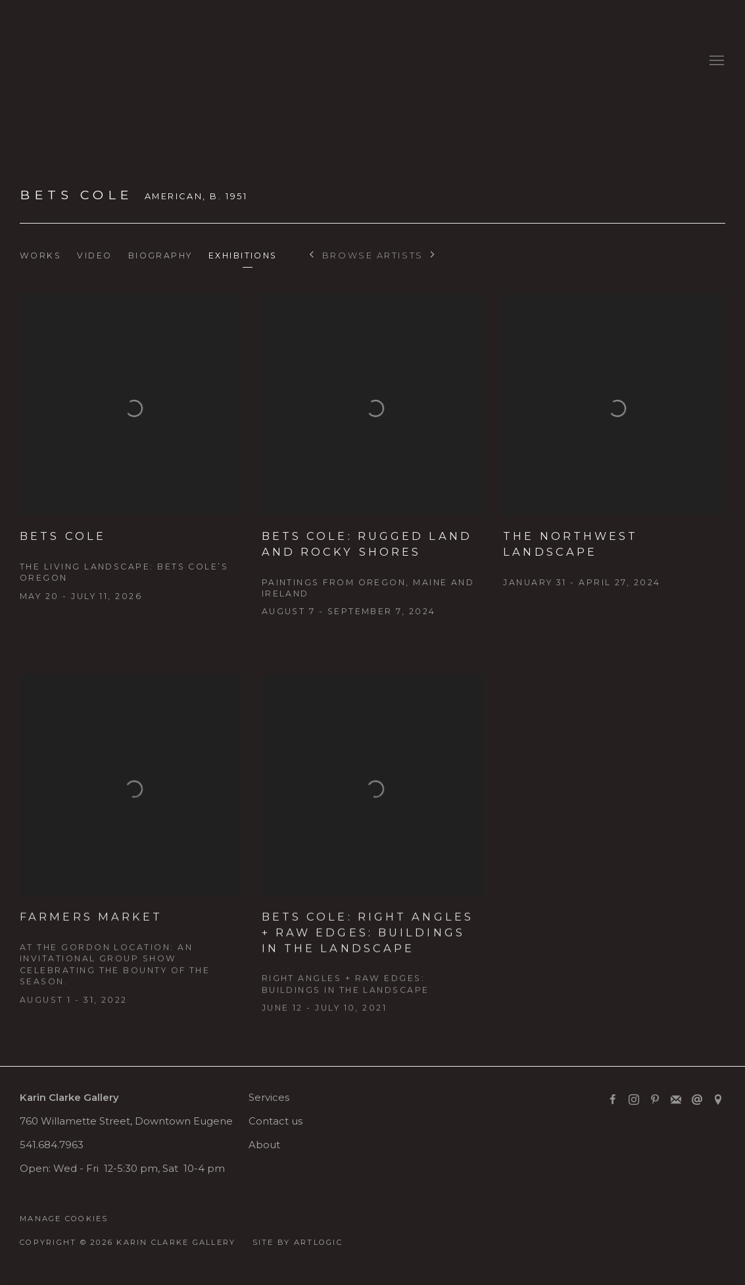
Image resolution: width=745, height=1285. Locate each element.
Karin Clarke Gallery (59, 60)
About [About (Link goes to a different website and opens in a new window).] (264, 1145)
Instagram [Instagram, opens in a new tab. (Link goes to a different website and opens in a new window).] (634, 1100)
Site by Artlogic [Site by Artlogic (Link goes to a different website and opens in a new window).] (297, 1242)
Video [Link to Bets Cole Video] (94, 255)
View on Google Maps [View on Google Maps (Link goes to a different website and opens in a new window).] (718, 1100)
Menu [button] (715, 61)
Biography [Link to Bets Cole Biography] (160, 255)
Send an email (697, 1100)
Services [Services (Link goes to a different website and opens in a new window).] (269, 1097)
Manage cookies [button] (64, 1218)
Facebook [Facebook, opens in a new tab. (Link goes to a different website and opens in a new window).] (613, 1100)
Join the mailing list (676, 1100)
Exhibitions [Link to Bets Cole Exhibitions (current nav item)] (242, 255)
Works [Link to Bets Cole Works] (40, 255)
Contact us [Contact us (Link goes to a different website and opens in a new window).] (275, 1121)
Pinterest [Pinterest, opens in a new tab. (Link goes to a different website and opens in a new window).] (655, 1100)
